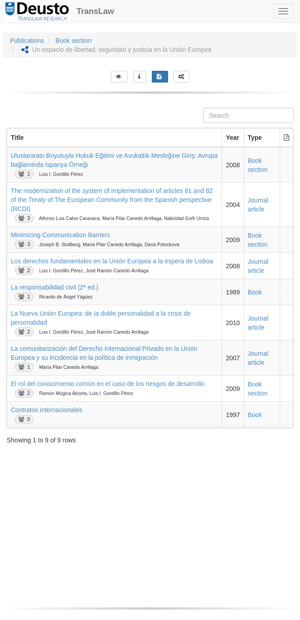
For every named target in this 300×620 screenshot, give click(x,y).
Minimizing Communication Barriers (60, 235)
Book (255, 292)
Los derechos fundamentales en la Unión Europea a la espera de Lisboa (112, 261)
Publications (27, 40)
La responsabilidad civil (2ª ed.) (54, 287)
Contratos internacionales (46, 409)
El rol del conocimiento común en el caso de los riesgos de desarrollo (108, 383)
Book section (73, 40)
